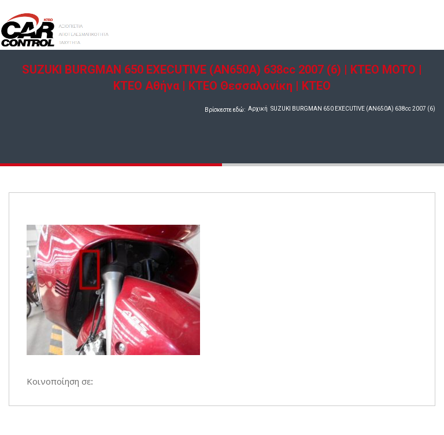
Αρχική (258, 108)
